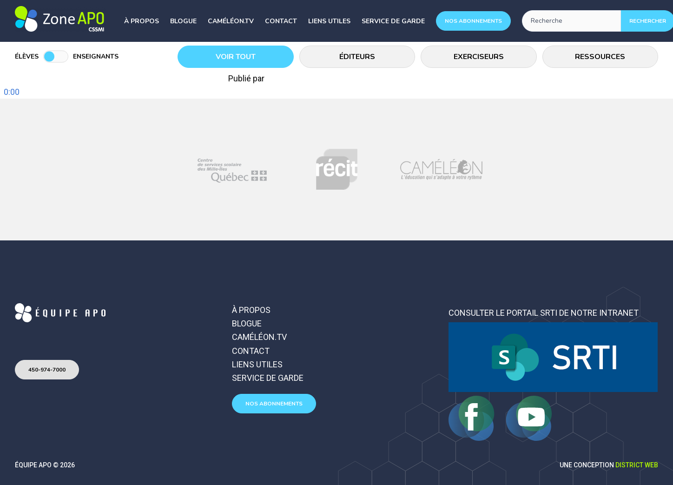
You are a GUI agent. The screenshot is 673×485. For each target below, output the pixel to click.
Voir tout (236, 57)
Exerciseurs (479, 57)
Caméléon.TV (231, 21)
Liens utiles (329, 21)
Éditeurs (357, 57)
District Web (636, 465)
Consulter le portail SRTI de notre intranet (544, 313)
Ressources (600, 57)
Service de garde (393, 21)
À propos (141, 21)
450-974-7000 (47, 369)
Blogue (183, 21)
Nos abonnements (473, 21)
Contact (281, 21)
